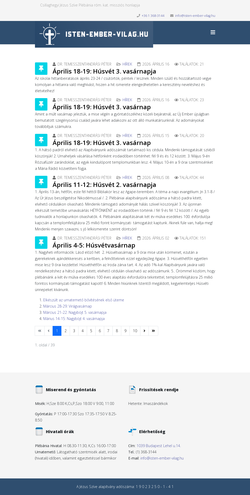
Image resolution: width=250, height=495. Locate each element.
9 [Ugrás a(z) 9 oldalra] (125, 330)
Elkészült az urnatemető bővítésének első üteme (83, 299)
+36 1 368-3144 (153, 15)
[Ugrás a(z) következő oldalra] (144, 331)
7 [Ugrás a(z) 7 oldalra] (108, 330)
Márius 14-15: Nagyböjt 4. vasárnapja (74, 318)
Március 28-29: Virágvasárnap (67, 306)
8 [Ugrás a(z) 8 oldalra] (117, 330)
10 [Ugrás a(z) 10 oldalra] (135, 330)
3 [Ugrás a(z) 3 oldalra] (74, 330)
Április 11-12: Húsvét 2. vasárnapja (104, 184)
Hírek (127, 64)
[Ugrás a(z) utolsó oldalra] (153, 331)
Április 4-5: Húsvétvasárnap (94, 245)
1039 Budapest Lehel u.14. (159, 445)
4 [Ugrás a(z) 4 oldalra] (83, 330)
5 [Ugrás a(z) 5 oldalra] (91, 330)
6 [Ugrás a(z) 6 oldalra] (100, 330)
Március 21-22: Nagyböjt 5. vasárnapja (74, 312)
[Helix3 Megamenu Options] (213, 32)
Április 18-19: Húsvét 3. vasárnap (102, 107)
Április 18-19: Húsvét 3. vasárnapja (104, 71)
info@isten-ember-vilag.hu (195, 15)
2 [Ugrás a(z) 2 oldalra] (66, 330)
